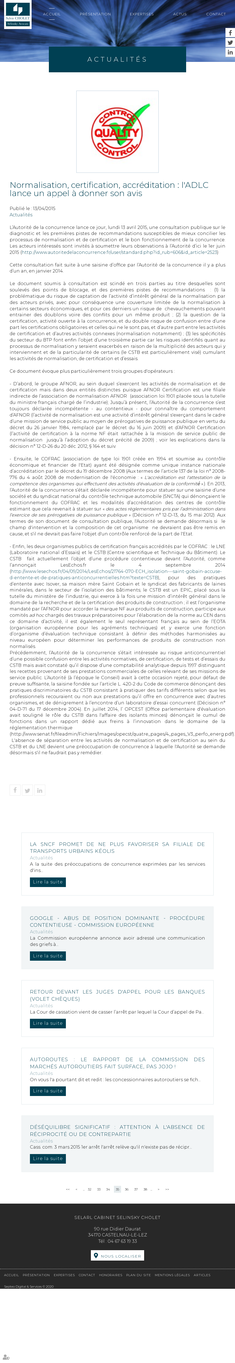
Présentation (95, 14)
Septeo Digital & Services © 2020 (29, 1286)
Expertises (142, 14)
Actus (180, 14)
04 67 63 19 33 (122, 1241)
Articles (202, 1275)
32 (89, 1189)
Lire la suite (48, 882)
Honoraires (110, 1275)
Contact (216, 14)
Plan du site (138, 1275)
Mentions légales (172, 1275)
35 (117, 1189)
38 (145, 1189)
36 (126, 1189)
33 (98, 1189)
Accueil (52, 14)
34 (108, 1189)
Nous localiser (121, 1256)
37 (136, 1189)
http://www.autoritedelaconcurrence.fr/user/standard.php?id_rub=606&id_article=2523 (119, 252)
